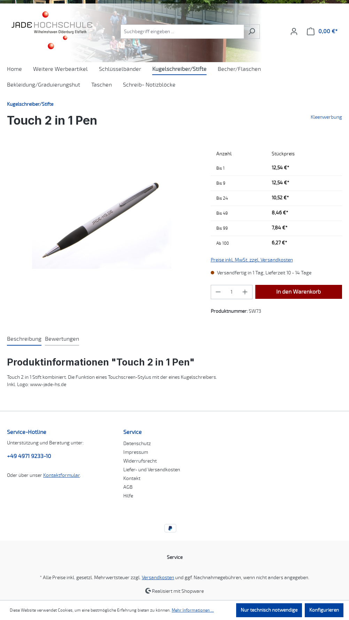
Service (132, 432)
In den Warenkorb (298, 291)
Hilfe (128, 496)
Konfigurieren (324, 610)
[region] (102, 222)
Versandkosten (158, 578)
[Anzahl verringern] (218, 292)
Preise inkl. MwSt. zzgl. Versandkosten (252, 260)
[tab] (24, 339)
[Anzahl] (231, 292)
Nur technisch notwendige (269, 610)
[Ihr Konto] (294, 31)
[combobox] (182, 31)
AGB (128, 487)
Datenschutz (137, 443)
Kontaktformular (61, 475)
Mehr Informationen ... (193, 610)
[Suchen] (251, 31)
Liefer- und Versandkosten (151, 470)
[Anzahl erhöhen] (245, 292)
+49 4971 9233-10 (29, 456)
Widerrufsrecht (140, 461)
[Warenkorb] (322, 31)
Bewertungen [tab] (62, 338)
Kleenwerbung (326, 117)
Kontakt (131, 478)
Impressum (135, 452)
